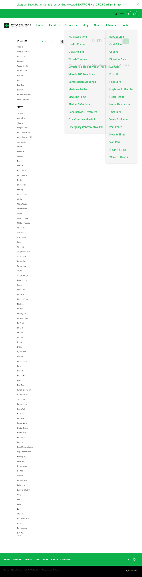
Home (39, 25)
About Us (54, 25)
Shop (86, 25)
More (19, 535)
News (97, 25)
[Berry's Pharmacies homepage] (17, 25)
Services (71, 25)
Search (119, 14)
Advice (111, 25)
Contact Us (128, 25)
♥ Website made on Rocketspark (50, 570)
